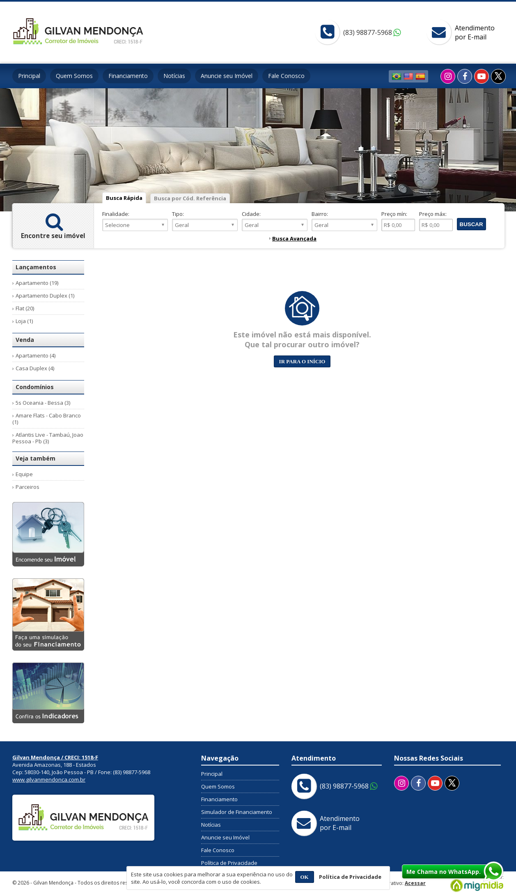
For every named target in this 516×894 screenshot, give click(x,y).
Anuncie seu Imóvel (226, 76)
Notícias (174, 76)
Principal (29, 76)
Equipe (24, 474)
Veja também (35, 458)
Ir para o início (302, 361)
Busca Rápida (124, 198)
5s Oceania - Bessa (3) (43, 402)
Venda (25, 340)
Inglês (408, 76)
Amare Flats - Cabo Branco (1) (46, 419)
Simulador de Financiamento (236, 812)
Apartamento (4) (35, 355)
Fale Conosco (286, 76)
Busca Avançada (294, 238)
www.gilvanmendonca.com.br (48, 779)
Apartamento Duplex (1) (45, 295)
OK (304, 877)
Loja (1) (24, 321)
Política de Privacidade (229, 862)
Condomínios (35, 387)
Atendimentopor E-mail (475, 32)
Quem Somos (74, 76)
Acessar (415, 883)
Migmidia (475, 884)
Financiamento (128, 76)
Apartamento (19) (37, 283)
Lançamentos (36, 267)
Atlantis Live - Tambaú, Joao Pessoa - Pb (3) (47, 438)
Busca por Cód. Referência (190, 198)
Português (396, 76)
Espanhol (420, 76)
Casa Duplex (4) (35, 368)
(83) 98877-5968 (367, 32)
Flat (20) (25, 308)
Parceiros (27, 487)
